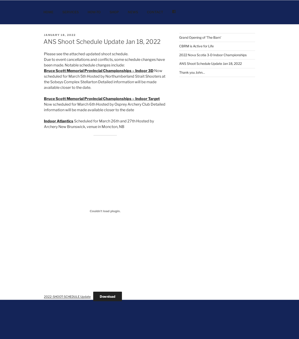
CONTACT (155, 12)
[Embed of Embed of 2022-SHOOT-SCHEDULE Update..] (105, 211)
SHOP (114, 12)
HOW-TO (94, 12)
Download (107, 296)
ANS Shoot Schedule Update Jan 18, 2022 (101, 41)
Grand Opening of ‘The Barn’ (200, 37)
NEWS (133, 12)
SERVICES (70, 12)
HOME (48, 12)
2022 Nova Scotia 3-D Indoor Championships (213, 55)
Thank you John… (192, 72)
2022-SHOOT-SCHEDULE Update (67, 296)
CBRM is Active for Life (196, 46)
